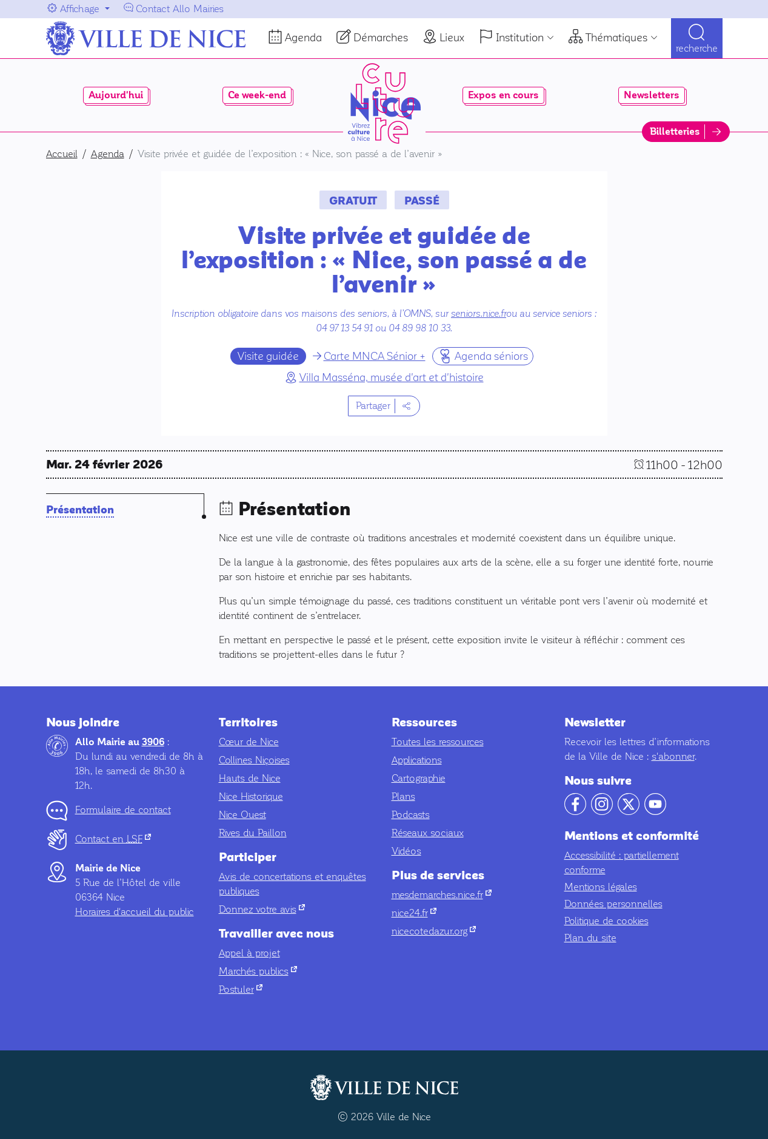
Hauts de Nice (250, 778)
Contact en (113, 839)
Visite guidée (268, 356)
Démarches (380, 38)
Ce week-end (257, 95)
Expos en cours (503, 95)
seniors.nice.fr (478, 313)
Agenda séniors (483, 356)
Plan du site (590, 938)
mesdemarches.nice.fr (442, 895)
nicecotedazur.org (434, 931)
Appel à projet (249, 953)
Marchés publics (258, 971)
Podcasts (411, 814)
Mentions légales (600, 887)
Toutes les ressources (438, 742)
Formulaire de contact (123, 810)
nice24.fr (414, 913)
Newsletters (652, 95)
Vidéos (406, 851)
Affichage (79, 9)
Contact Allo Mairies (180, 9)
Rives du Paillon (253, 833)
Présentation (80, 510)
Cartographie (419, 778)
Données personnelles (613, 904)
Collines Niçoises (254, 760)
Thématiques (616, 38)
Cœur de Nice (249, 742)
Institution (520, 38)
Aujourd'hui (115, 95)
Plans (403, 796)
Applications (417, 760)
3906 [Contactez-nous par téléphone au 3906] (153, 742)
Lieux (451, 38)
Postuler (240, 989)
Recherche (697, 49)
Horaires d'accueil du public (134, 912)
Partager (373, 406)
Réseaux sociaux (428, 833)
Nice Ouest (242, 814)
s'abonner (673, 756)
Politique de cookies (606, 921)
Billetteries (675, 131)
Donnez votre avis (262, 909)
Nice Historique (251, 796)
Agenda (303, 38)
